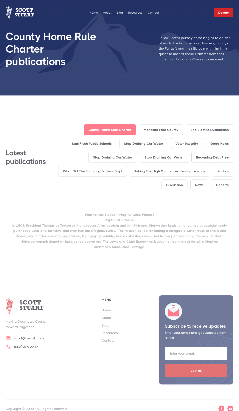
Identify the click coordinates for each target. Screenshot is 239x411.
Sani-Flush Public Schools (92, 147)
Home (93, 12)
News (199, 189)
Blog (120, 12)
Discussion (174, 189)
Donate (223, 12)
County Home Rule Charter (110, 134)
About (107, 12)
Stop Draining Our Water (143, 147)
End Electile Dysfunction (210, 134)
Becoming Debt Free (212, 161)
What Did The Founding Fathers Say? (92, 175)
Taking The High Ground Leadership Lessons (169, 175)
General (222, 189)
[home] (20, 12)
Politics (223, 175)
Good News (219, 147)
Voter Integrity (187, 147)
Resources (135, 12)
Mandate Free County (161, 134)
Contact (153, 12)
